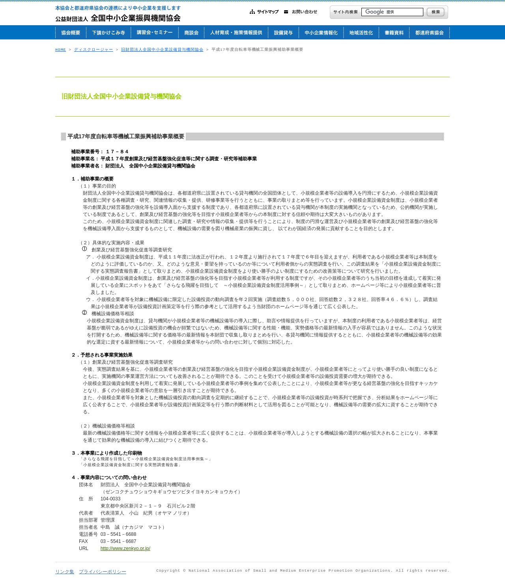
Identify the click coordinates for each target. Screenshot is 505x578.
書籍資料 (394, 32)
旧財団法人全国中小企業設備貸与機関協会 (162, 49)
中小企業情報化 (321, 32)
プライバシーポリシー (102, 571)
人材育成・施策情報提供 (236, 32)
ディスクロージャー (93, 49)
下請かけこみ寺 (108, 32)
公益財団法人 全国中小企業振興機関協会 (121, 14)
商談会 (191, 32)
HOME (60, 49)
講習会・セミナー (154, 32)
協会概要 (70, 32)
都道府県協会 (429, 32)
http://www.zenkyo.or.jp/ (125, 548)
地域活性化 (361, 32)
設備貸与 (283, 32)
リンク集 (64, 571)
